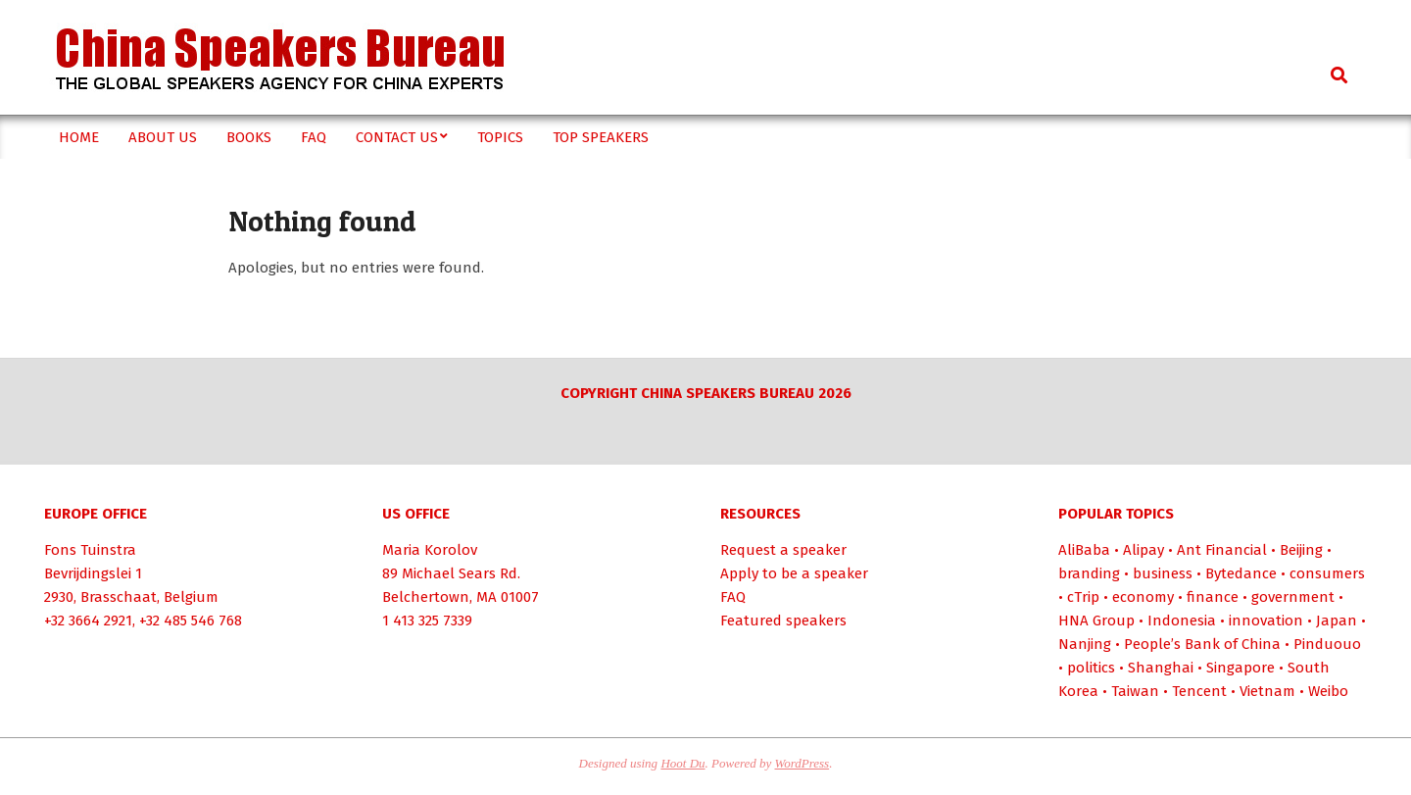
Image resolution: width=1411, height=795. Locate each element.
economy (1143, 597)
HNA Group (1096, 620)
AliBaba (1084, 550)
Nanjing (1084, 644)
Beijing (1301, 550)
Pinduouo (1327, 644)
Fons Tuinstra (90, 550)
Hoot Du (682, 763)
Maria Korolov (429, 550)
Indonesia (1181, 620)
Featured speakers (783, 620)
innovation (1266, 620)
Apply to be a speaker (794, 573)
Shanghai (1160, 667)
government (1293, 597)
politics (1091, 667)
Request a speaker (783, 550)
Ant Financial (1222, 550)
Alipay (1143, 550)
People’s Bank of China (1202, 644)
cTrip (1083, 597)
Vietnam (1267, 691)
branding (1089, 573)
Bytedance (1241, 573)
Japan (1336, 620)
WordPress (802, 763)
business (1162, 573)
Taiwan (1135, 691)
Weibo (1328, 691)
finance (1213, 597)
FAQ (733, 597)
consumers (1327, 573)
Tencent (1199, 691)
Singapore (1240, 667)
